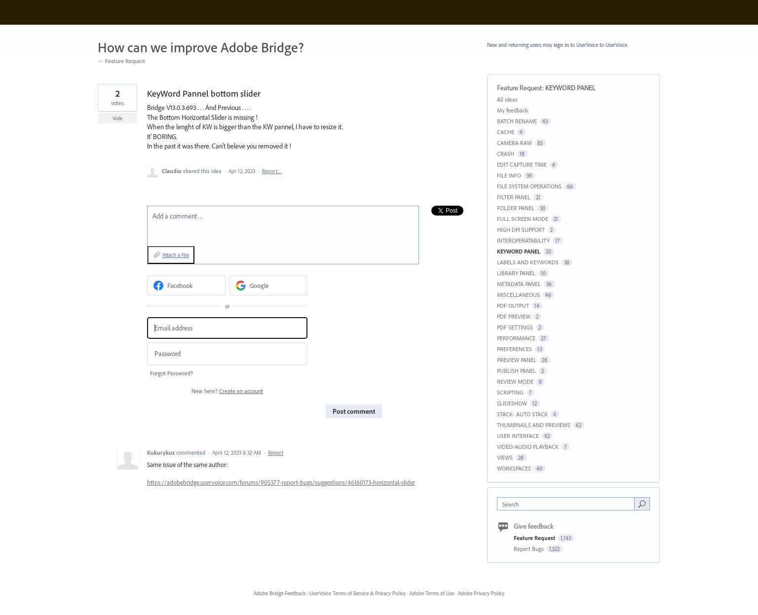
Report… (272, 171)
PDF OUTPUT (513, 305)
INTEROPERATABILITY (523, 240)
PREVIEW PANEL (516, 359)
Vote (118, 118)
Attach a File (175, 255)
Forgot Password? (171, 373)
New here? (227, 391)
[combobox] (568, 503)
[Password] (227, 354)
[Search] (642, 503)
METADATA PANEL (519, 284)
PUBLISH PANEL (516, 370)
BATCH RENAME (517, 121)
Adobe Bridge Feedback (279, 593)
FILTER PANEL (514, 197)
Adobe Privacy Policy (481, 593)
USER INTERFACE (518, 435)
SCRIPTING (510, 392)
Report (275, 452)
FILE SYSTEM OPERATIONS (529, 186)
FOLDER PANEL (515, 208)
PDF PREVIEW (514, 316)
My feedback (512, 110)
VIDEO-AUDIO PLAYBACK (528, 446)
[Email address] (227, 328)
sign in (561, 44)
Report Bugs (529, 548)
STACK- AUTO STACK (522, 414)
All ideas (507, 99)
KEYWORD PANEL (570, 87)
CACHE (505, 132)
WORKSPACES (514, 468)
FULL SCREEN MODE (522, 218)
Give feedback (534, 526)
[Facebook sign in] (186, 285)
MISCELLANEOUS (518, 294)
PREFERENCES (514, 349)
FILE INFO (509, 175)
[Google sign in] (268, 285)
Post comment (354, 411)
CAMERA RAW (514, 142)
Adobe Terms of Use (432, 593)
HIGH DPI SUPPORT (521, 229)
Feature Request (519, 87)
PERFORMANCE (516, 338)
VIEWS (505, 457)
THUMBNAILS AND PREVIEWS (533, 425)
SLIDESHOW (512, 403)
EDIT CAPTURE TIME (522, 164)
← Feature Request (121, 61)
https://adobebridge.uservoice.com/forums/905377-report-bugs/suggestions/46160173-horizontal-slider (281, 482)
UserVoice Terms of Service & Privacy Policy (357, 593)
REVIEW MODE (515, 381)
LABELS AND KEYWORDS (528, 262)
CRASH (505, 153)
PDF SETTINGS (515, 327)
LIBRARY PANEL (516, 273)
